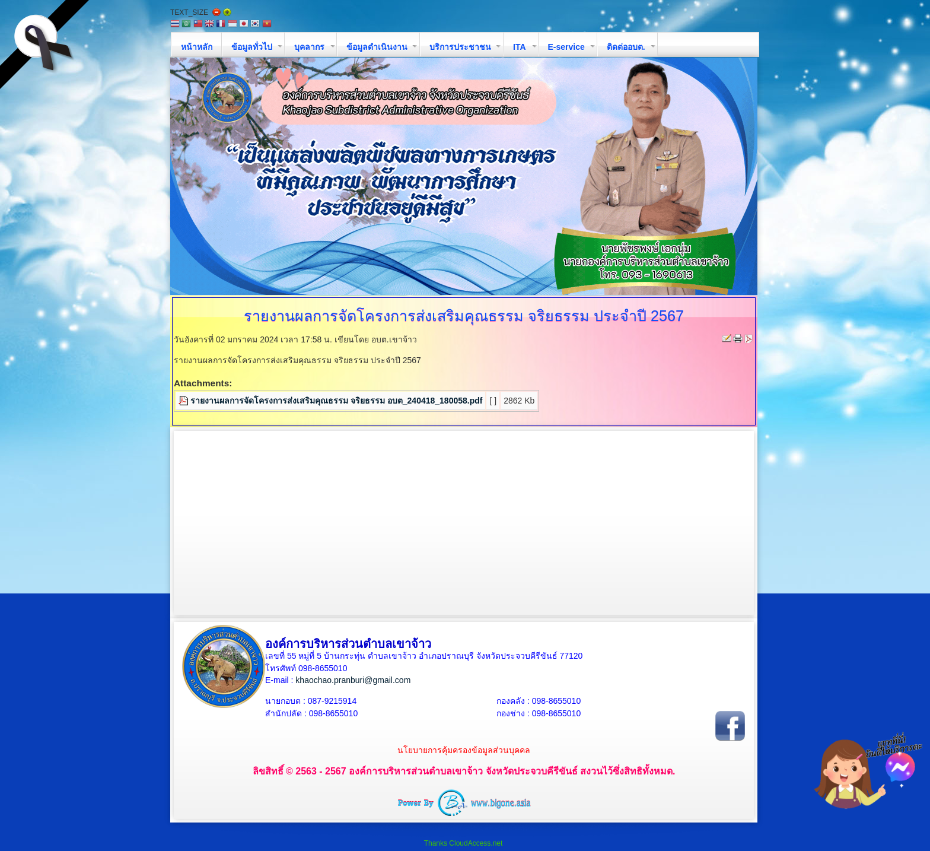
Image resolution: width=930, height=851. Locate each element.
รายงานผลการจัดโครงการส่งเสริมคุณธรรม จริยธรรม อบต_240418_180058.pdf (336, 400)
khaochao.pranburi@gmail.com (352, 680)
